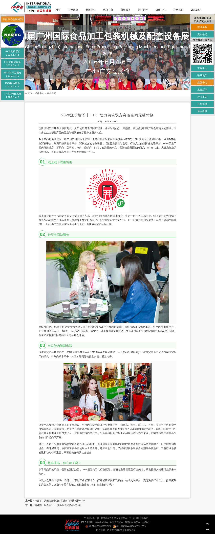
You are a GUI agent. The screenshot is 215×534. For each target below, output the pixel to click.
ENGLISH (196, 9)
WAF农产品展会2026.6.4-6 (13, 74)
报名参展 (202, 27)
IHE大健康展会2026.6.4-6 (12, 64)
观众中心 (108, 9)
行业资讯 (202, 96)
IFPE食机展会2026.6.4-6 (12, 53)
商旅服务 (125, 9)
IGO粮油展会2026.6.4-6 (12, 85)
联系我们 (144, 518)
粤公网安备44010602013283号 (129, 526)
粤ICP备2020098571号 (98, 526)
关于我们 (178, 9)
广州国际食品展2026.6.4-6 (13, 95)
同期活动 (143, 9)
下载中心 (202, 68)
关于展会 (73, 9)
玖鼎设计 (146, 522)
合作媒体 (202, 104)
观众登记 (202, 34)
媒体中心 (161, 9)
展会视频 (202, 111)
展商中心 (90, 9)
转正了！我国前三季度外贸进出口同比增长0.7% (60, 500)
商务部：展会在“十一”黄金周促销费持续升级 (58, 505)
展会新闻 (51, 93)
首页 (58, 9)
